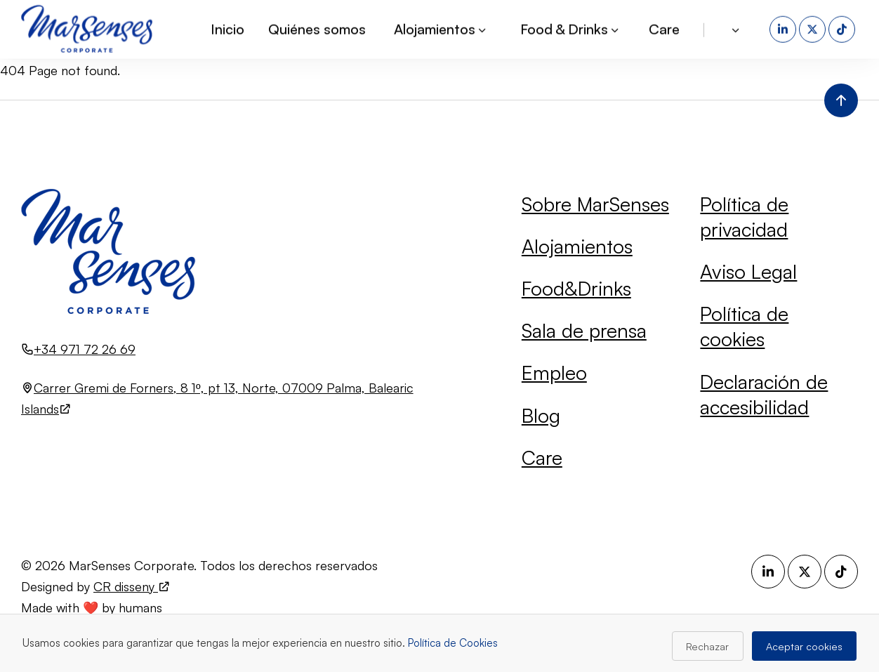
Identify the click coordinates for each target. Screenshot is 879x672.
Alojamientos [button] (441, 28)
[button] (737, 28)
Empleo (554, 372)
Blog (541, 415)
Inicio (227, 28)
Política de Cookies (453, 643)
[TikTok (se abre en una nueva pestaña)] (843, 28)
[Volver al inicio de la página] (841, 100)
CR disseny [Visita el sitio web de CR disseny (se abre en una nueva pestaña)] (132, 586)
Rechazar (707, 646)
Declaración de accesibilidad (764, 394)
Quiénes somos (317, 28)
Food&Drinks (576, 288)
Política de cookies (744, 326)
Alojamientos (577, 246)
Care (664, 28)
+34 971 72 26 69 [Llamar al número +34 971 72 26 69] (85, 349)
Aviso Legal (748, 271)
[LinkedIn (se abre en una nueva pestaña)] (784, 28)
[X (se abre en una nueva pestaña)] (813, 28)
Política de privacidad (744, 217)
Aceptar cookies (804, 646)
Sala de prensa (584, 330)
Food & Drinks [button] (570, 28)
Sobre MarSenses (595, 204)
